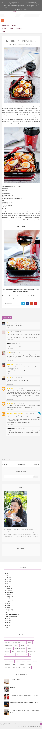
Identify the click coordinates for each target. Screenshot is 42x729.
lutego (8, 607)
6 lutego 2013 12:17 (16, 332)
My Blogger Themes (37, 726)
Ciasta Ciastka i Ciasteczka (20, 639)
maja (8, 601)
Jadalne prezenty (8, 645)
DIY (24, 642)
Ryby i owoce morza (9, 661)
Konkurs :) (13, 687)
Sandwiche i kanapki (26, 661)
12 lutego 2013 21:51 (19, 403)
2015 (6, 583)
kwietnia (9, 603)
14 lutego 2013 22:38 (28, 413)
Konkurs (22, 645)
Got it (25, 9)
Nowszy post (5, 464)
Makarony (7, 651)
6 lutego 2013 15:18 (16, 343)
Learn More (18, 9)
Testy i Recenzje (16, 667)
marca (8, 605)
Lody (35, 648)
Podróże (31, 654)
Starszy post (37, 464)
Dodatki (29, 642)
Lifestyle (29, 648)
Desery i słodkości (16, 642)
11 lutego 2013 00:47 (19, 388)
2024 (6, 572)
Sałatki (17, 661)
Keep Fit (16, 645)
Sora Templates (26, 726)
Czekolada (30, 639)
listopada (9, 590)
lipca (8, 598)
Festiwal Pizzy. (10, 609)
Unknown (10, 388)
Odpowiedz (10, 328)
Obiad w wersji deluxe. (11, 612)
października (10, 592)
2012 (6, 620)
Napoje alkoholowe (31, 651)
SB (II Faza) (7, 664)
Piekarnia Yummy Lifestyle (22, 654)
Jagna (9, 332)
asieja (9, 352)
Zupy (29, 667)
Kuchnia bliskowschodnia (20, 648)
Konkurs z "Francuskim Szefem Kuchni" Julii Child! (24, 695)
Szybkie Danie (21, 664)
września (9, 594)
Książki (28, 645)
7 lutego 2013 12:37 (20, 364)
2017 (6, 579)
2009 (6, 625)
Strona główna (21, 464)
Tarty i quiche (7, 667)
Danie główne (7, 642)
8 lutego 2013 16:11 (17, 378)
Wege (24, 667)
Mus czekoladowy (15, 680)
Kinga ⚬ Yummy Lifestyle (15, 413)
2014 (6, 585)
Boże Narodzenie (8, 639)
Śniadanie (29, 664)
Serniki (14, 664)
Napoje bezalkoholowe (9, 654)
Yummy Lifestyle (13, 724)
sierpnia (9, 596)
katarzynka (10, 364)
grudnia (9, 588)
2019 (6, 575)
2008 (6, 627)
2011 (6, 622)
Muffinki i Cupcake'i (21, 651)
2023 (6, 573)
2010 (6, 624)
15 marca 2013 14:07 (19, 428)
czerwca (9, 599)
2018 (6, 577)
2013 (6, 586)
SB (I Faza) (35, 661)
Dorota (9, 378)
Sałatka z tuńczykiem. (11, 616)
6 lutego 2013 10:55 (17, 323)
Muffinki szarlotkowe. (11, 611)
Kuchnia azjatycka (8, 648)
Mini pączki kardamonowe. (12, 614)
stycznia (9, 618)
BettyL (9, 323)
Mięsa (13, 651)
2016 (6, 581)
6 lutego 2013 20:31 (16, 352)
